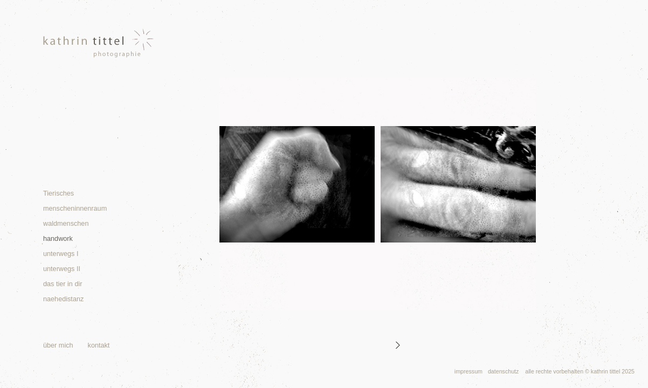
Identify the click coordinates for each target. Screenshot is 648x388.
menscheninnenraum (75, 208)
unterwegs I (60, 254)
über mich (58, 345)
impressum (468, 371)
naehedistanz (63, 299)
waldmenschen (65, 223)
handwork (58, 238)
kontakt (99, 345)
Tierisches (58, 193)
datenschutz (503, 371)
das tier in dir (62, 284)
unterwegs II (61, 269)
